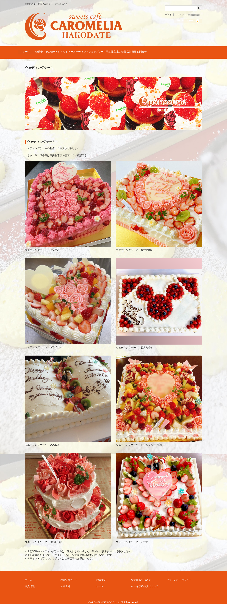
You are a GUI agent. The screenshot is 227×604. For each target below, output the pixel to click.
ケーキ (28, 50)
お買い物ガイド (69, 575)
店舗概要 (181, 50)
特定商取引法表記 (141, 575)
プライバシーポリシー (179, 575)
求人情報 (164, 50)
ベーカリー (96, 50)
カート (99, 581)
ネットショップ (118, 50)
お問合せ (198, 50)
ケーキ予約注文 (143, 50)
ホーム (28, 575)
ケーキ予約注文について (145, 581)
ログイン (179, 14)
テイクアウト (75, 50)
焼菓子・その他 (52, 50)
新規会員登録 (194, 14)
